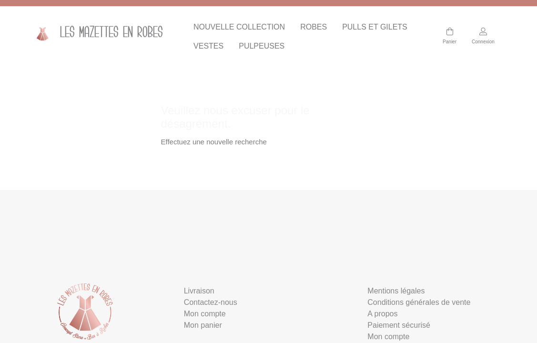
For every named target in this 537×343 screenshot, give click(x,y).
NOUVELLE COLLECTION (239, 27)
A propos (382, 314)
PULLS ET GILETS (374, 27)
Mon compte (205, 314)
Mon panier (203, 325)
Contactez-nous (210, 302)
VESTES (208, 46)
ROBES (313, 27)
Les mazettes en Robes (96, 33)
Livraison (199, 291)
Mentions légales (396, 291)
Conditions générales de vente (418, 302)
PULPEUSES (261, 46)
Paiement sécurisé (398, 325)
